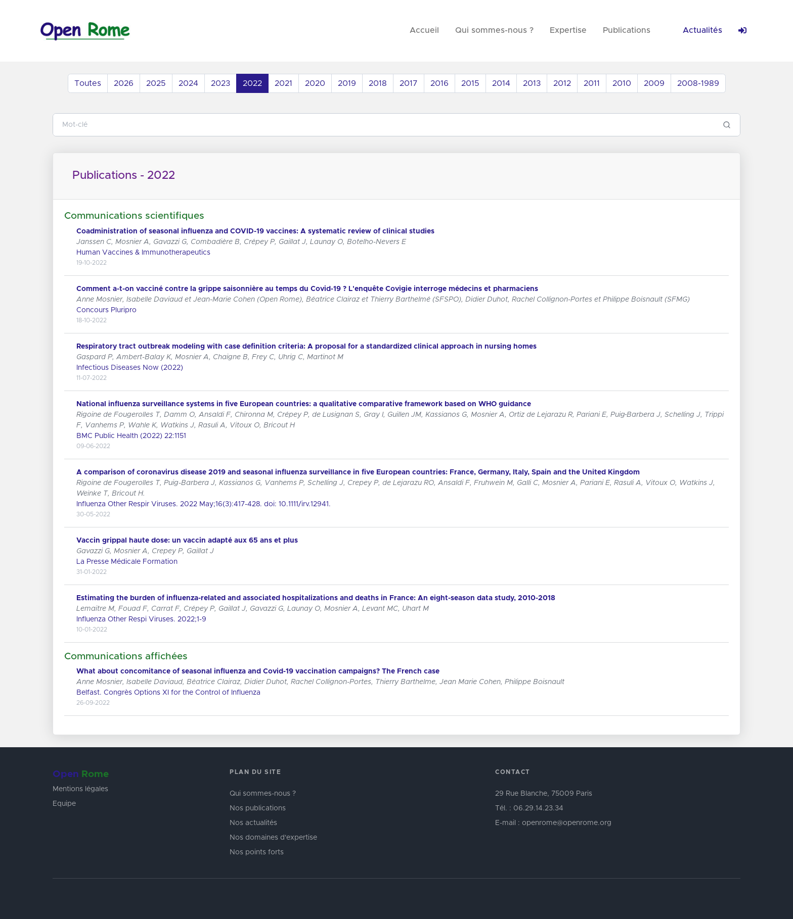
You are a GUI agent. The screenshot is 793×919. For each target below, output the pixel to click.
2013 (532, 83)
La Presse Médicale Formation (127, 561)
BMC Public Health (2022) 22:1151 (131, 436)
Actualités (702, 30)
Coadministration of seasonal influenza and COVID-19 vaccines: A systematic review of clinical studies (255, 231)
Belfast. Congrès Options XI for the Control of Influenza (168, 692)
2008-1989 (698, 83)
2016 (439, 83)
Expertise (568, 30)
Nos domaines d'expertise (273, 837)
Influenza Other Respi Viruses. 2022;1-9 (141, 619)
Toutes (87, 83)
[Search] (383, 125)
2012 (562, 83)
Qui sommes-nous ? (494, 30)
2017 (409, 83)
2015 (470, 83)
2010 (621, 83)
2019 (347, 83)
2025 (156, 83)
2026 (124, 83)
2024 (188, 83)
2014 (501, 83)
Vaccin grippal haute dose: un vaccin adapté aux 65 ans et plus (187, 540)
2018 (378, 83)
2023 (220, 83)
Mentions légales (80, 789)
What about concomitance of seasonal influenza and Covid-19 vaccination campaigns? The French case (257, 671)
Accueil (424, 30)
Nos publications (258, 808)
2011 (592, 83)
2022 (252, 83)
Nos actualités (253, 823)
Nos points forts (257, 852)
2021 (283, 83)
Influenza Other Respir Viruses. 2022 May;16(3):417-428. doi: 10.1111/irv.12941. (203, 504)
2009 (654, 83)
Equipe (64, 803)
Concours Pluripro (106, 310)
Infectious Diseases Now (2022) (129, 367)
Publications (626, 30)
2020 (315, 83)
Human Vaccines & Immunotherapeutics (143, 252)
